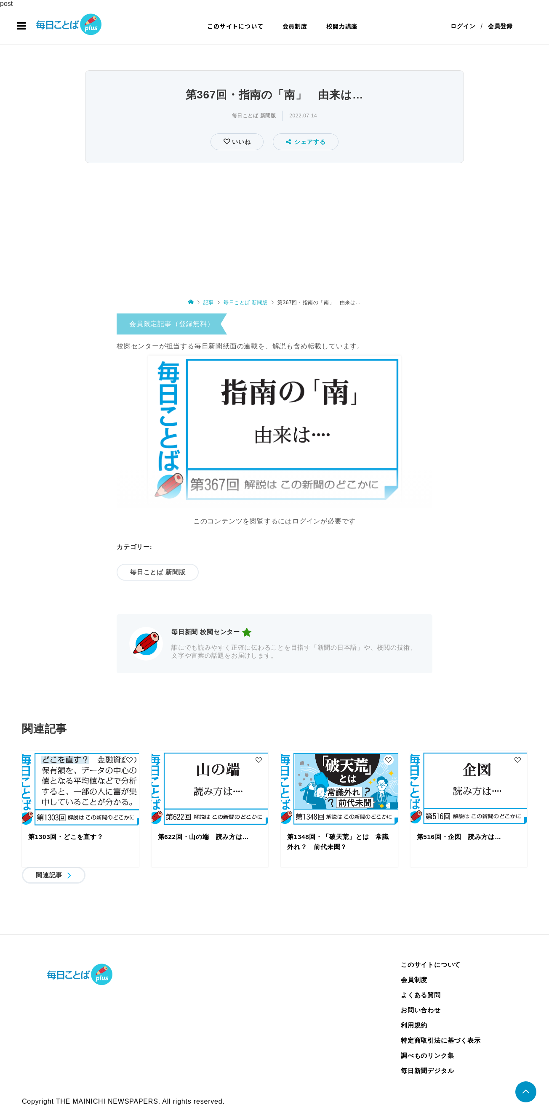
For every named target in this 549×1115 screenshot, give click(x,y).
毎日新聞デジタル (427, 1070)
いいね (240, 141)
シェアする (306, 141)
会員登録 (500, 26)
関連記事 (49, 875)
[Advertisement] (274, 229)
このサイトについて (235, 26)
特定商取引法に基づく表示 (441, 1040)
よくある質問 (421, 994)
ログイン (462, 26)
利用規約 (414, 1025)
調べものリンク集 (427, 1055)
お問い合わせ (421, 1010)
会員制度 (294, 26)
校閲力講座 (341, 26)
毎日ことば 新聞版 (254, 116)
